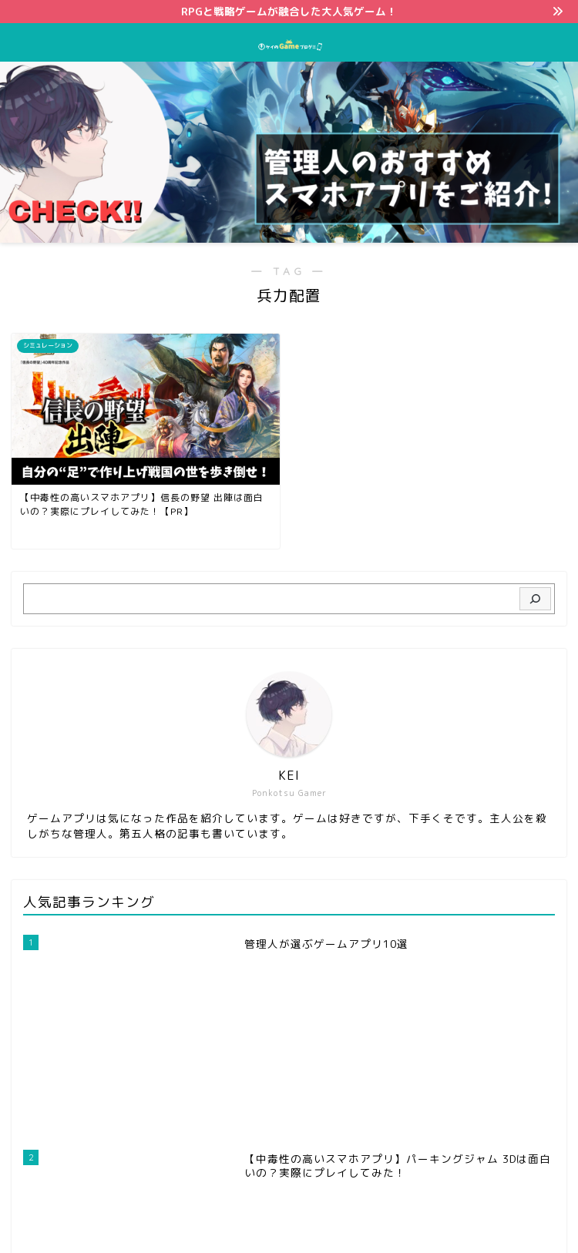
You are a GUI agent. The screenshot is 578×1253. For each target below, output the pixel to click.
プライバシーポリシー (259, 1215)
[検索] (535, 598)
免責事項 (345, 1215)
